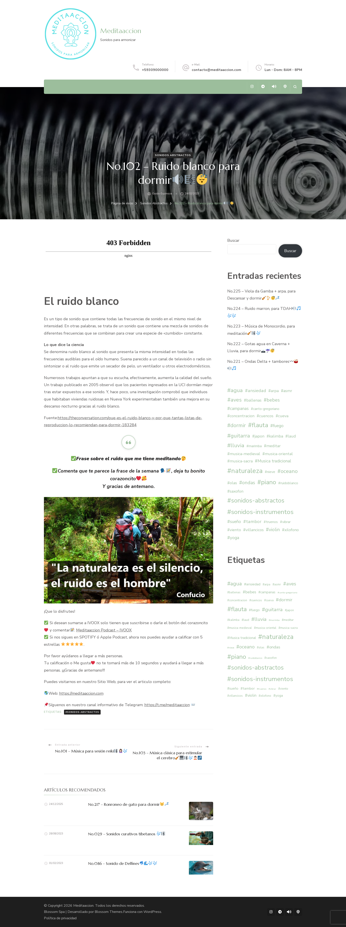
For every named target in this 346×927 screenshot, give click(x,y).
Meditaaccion (120, 31)
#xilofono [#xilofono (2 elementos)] (290, 529)
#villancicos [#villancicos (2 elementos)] (253, 529)
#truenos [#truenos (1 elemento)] (271, 521)
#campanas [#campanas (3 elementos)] (238, 408)
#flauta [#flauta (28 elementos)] (258, 425)
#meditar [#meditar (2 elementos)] (272, 446)
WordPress (152, 911)
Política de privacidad (60, 918)
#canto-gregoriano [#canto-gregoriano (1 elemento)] (265, 408)
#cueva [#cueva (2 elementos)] (282, 416)
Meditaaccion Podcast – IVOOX (104, 630)
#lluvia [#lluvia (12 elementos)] (235, 445)
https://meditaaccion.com (81, 693)
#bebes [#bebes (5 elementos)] (272, 400)
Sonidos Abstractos (173, 155)
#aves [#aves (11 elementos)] (234, 400)
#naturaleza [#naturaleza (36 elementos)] (245, 470)
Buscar (233, 240)
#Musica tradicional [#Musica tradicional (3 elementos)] (273, 461)
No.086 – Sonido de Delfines (122, 863)
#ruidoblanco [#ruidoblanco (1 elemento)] (288, 483)
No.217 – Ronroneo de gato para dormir (128, 804)
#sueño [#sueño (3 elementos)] (234, 522)
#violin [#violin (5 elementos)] (273, 530)
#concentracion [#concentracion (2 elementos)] (240, 416)
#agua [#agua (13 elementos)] (235, 390)
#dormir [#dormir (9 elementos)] (236, 425)
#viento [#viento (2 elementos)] (234, 529)
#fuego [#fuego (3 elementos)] (277, 426)
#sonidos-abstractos (82, 712)
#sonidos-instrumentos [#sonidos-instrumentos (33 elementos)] (260, 512)
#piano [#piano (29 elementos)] (266, 482)
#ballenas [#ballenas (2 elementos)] (252, 400)
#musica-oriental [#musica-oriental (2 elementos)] (277, 453)
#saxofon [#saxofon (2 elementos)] (235, 491)
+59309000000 (155, 69)
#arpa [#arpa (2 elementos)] (273, 390)
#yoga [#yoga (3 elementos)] (233, 538)
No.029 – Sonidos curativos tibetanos (126, 833)
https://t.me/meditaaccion (167, 704)
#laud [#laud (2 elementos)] (290, 436)
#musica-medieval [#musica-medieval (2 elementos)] (243, 453)
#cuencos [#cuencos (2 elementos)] (265, 416)
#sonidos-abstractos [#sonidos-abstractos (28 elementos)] (255, 500)
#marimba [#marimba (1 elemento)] (254, 446)
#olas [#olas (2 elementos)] (232, 483)
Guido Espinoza (162, 193)
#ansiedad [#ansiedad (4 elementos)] (255, 391)
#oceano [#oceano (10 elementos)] (287, 471)
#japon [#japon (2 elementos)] (258, 436)
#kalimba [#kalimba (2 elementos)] (275, 436)
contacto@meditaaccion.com (216, 69)
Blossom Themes (108, 911)
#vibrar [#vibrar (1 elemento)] (285, 521)
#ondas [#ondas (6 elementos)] (247, 482)
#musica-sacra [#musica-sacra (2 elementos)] (240, 461)
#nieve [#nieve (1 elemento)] (270, 471)
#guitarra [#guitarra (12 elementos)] (238, 435)
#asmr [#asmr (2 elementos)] (286, 390)
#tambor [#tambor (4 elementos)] (252, 522)
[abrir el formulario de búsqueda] (295, 87)
